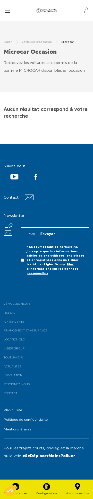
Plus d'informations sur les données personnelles (52, 269)
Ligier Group (14, 348)
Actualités (12, 366)
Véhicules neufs (17, 304)
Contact (10, 393)
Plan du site (13, 410)
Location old (14, 339)
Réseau (10, 313)
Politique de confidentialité (26, 420)
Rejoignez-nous (17, 384)
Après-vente (14, 322)
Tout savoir (13, 357)
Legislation (13, 375)
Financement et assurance (26, 330)
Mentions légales (17, 429)
